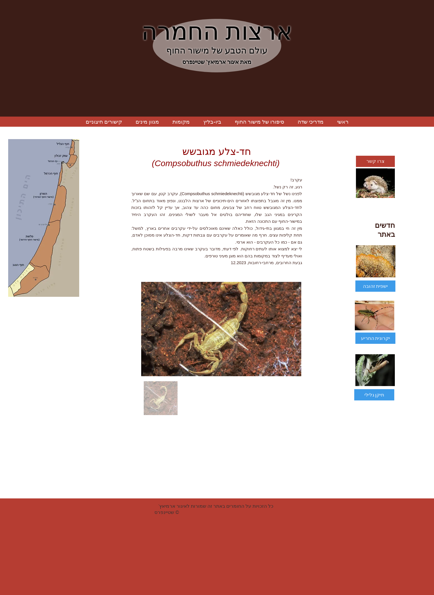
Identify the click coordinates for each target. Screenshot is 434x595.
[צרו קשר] (375, 161)
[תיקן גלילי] (374, 394)
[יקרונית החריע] (375, 338)
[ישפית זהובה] (375, 286)
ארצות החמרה (216, 31)
